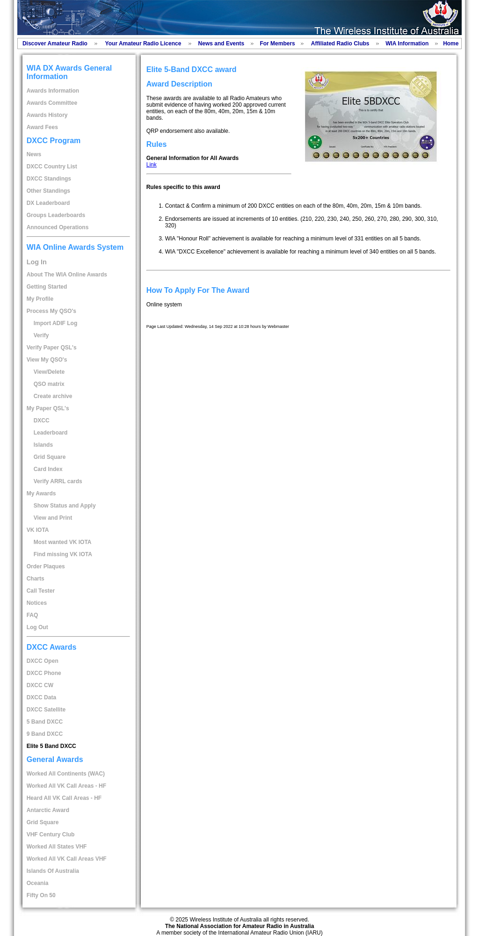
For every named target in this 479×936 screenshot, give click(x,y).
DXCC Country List (52, 166)
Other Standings (48, 191)
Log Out (37, 627)
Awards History (47, 115)
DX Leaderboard (48, 203)
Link (151, 164)
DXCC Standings (49, 178)
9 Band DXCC (45, 734)
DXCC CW (40, 685)
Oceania (38, 883)
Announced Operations (58, 227)
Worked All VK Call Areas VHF (67, 859)
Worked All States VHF (57, 846)
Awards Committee (52, 103)
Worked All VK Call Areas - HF (66, 786)
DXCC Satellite (46, 709)
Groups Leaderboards (56, 215)
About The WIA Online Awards (67, 274)
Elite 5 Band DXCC (51, 746)
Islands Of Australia (53, 871)
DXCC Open (42, 661)
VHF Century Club (51, 834)
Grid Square (43, 822)
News (34, 154)
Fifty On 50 (41, 895)
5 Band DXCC (45, 721)
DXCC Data (41, 697)
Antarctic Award (48, 810)
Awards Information (53, 90)
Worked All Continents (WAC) (66, 773)
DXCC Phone (44, 673)
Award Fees (42, 127)
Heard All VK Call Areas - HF (64, 798)
